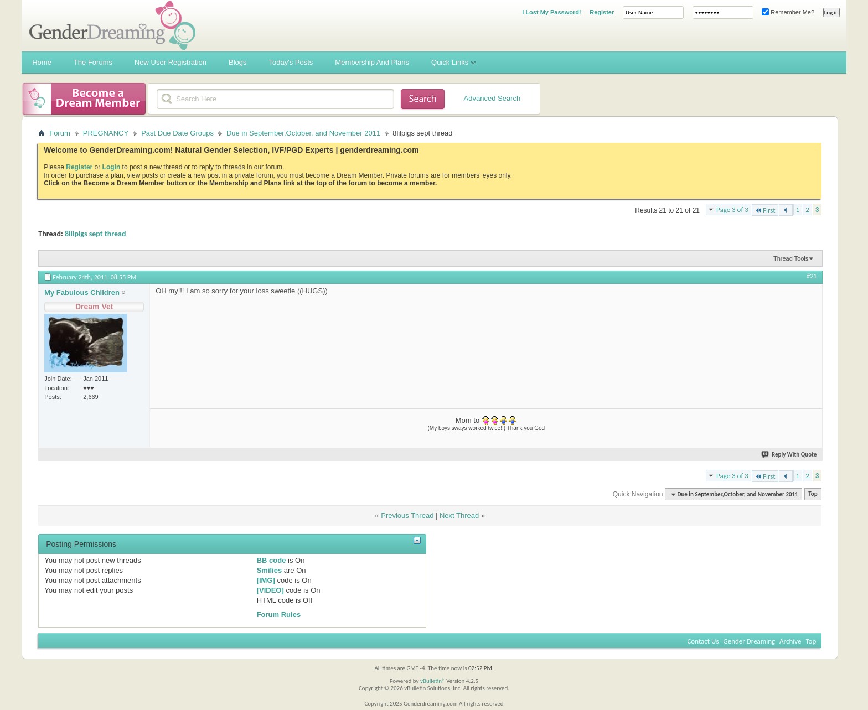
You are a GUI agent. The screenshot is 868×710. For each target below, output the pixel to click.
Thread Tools (790, 258)
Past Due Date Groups (177, 133)
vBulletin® (432, 681)
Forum (59, 133)
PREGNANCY (105, 133)
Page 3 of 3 (732, 209)
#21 (812, 276)
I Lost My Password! (551, 12)
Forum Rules (279, 614)
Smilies (269, 570)
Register (602, 12)
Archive (790, 641)
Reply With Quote (789, 454)
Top (812, 494)
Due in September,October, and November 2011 (303, 133)
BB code (271, 560)
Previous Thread (407, 515)
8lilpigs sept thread (95, 234)
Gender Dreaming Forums (112, 25)
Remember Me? (788, 12)
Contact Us (703, 641)
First (765, 210)
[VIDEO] (270, 590)
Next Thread (459, 515)
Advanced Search (492, 98)
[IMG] (266, 580)
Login (111, 167)
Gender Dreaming (750, 641)
